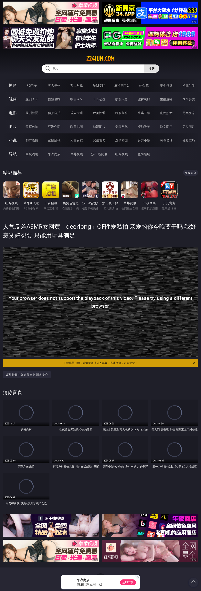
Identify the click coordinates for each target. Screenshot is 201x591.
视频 (13, 99)
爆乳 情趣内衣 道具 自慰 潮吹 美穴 (27, 374)
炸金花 (144, 85)
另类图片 (188, 126)
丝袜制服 (144, 99)
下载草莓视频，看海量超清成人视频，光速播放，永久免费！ (129, 363)
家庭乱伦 (54, 140)
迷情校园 (121, 140)
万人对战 (76, 85)
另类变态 (188, 113)
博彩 (13, 85)
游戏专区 (99, 85)
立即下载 (127, 582)
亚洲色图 (54, 126)
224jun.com (100, 59)
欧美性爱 (99, 113)
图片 (13, 126)
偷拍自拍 (54, 113)
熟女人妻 (121, 99)
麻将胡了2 (121, 85)
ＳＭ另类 (188, 99)
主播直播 (166, 99)
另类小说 (144, 140)
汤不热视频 (99, 154)
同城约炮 (32, 154)
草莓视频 (76, 154)
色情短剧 (144, 154)
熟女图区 (166, 126)
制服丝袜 (121, 113)
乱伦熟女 (166, 113)
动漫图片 (99, 126)
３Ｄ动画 (99, 99)
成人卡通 (76, 113)
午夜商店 (54, 154)
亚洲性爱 (32, 113)
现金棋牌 (166, 85)
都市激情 (32, 140)
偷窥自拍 (32, 126)
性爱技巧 (188, 140)
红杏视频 (121, 154)
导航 (13, 154)
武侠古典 (99, 140)
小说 (13, 140)
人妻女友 (76, 140)
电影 (13, 112)
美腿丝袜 (121, 126)
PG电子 (31, 85)
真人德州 (54, 85)
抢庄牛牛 (188, 85)
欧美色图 (76, 126)
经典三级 (144, 113)
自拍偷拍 (54, 99)
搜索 (151, 68)
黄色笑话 (166, 140)
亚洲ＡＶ (32, 99)
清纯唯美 (144, 126)
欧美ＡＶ (76, 99)
